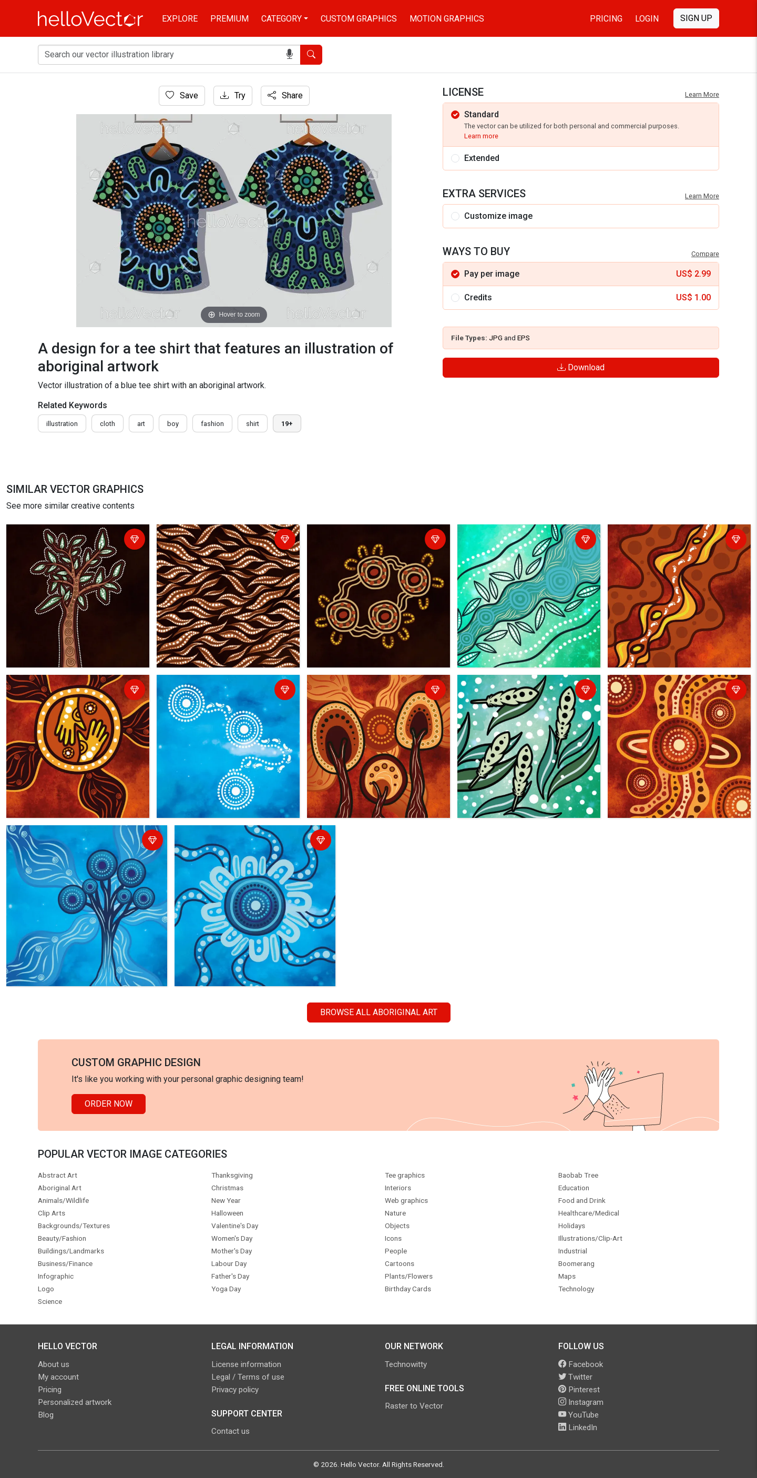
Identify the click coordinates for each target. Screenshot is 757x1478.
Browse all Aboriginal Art (378, 1012)
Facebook (580, 1364)
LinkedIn (577, 1427)
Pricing (606, 19)
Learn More (702, 94)
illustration (62, 424)
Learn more (481, 136)
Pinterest (579, 1389)
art (141, 424)
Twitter (575, 1377)
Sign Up (696, 18)
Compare (705, 254)
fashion (212, 424)
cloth (107, 424)
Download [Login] (581, 367)
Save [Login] (182, 95)
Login (647, 19)
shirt (252, 424)
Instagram (580, 1402)
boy (173, 424)
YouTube (578, 1415)
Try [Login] (232, 95)
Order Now (108, 1104)
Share (285, 95)
